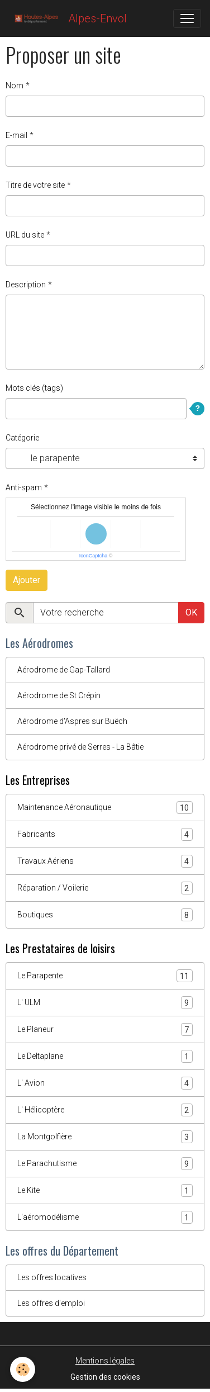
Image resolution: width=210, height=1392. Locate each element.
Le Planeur (105, 1029)
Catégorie (22, 437)
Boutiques (105, 914)
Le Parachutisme (105, 1163)
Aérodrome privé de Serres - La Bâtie (80, 746)
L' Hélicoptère (105, 1110)
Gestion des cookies (105, 1376)
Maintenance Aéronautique (105, 807)
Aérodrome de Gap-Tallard (63, 669)
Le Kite (105, 1190)
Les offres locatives (52, 1277)
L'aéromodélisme (105, 1217)
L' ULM (105, 1002)
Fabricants (105, 834)
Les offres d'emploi (51, 1303)
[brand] (68, 18)
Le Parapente (105, 975)
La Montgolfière (105, 1136)
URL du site (25, 234)
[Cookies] (22, 1369)
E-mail (16, 135)
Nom (14, 85)
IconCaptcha (93, 555)
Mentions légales (105, 1360)
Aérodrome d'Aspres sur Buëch (72, 721)
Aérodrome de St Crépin (59, 695)
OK (191, 612)
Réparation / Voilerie (105, 888)
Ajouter (26, 580)
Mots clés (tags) (34, 387)
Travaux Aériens (105, 861)
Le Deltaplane (105, 1056)
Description (26, 284)
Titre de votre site (35, 185)
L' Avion (105, 1083)
